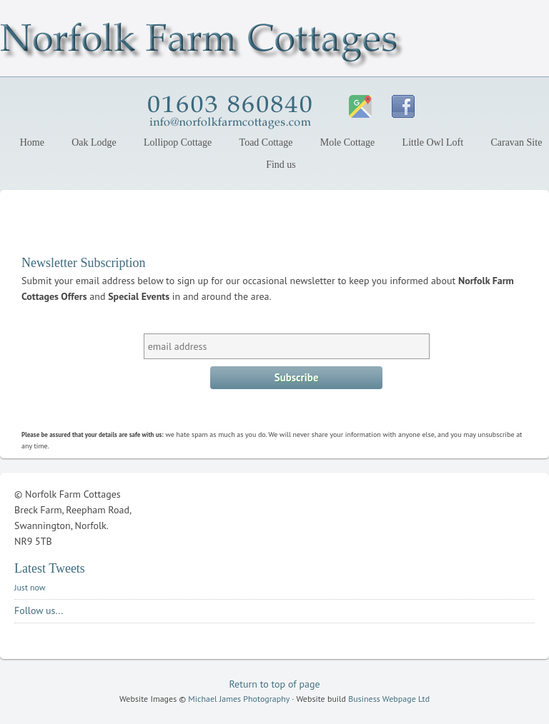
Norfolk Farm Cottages (125, 41)
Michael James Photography (239, 698)
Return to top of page (274, 684)
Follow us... (38, 610)
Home (32, 142)
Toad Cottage (266, 142)
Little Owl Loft (433, 142)
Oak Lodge (91, 142)
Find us (281, 164)
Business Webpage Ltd (389, 698)
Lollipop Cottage (175, 142)
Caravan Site (516, 142)
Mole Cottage (347, 142)
